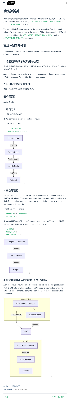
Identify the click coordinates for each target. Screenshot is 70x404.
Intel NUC (10, 229)
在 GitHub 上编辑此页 (11, 386)
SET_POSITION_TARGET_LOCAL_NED (46, 22)
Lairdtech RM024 (15, 128)
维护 (7, 397)
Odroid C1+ (11, 214)
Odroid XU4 (23, 214)
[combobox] (67, 3)
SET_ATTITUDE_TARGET (14, 25)
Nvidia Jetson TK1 (13, 235)
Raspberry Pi (11, 216)
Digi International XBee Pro (19, 131)
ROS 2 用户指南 (58, 397)
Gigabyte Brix (11, 232)
